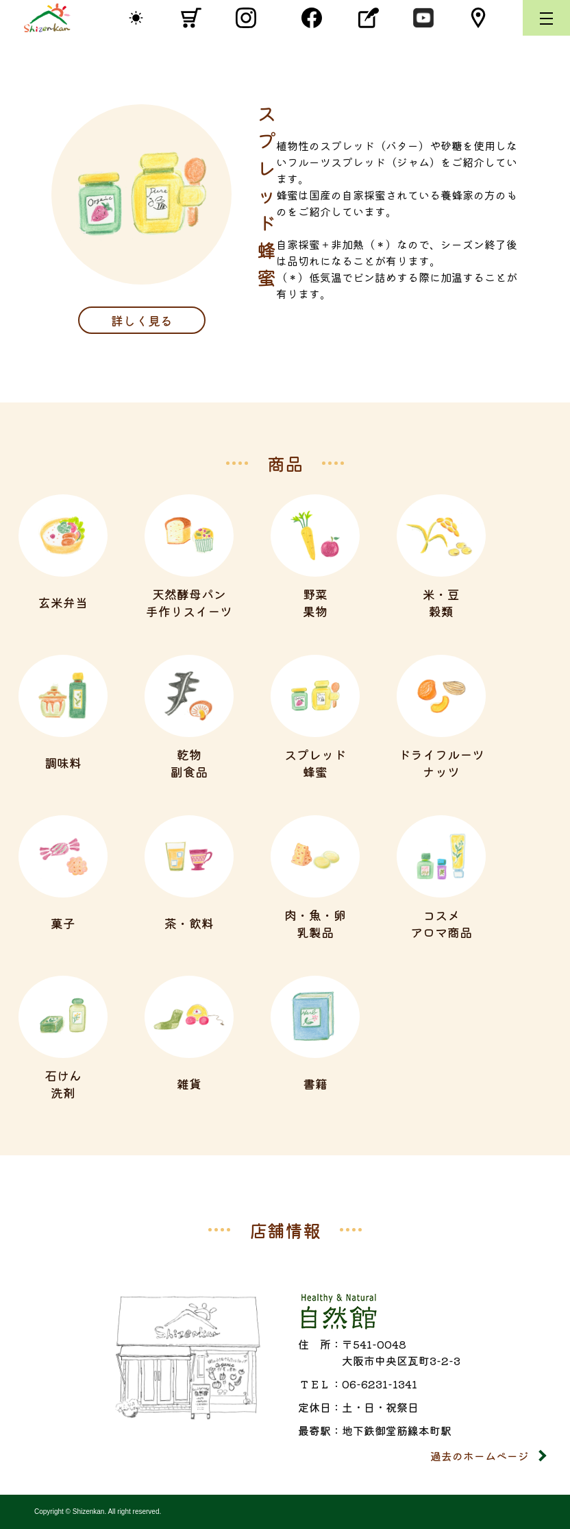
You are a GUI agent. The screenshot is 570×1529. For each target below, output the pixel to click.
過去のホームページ (479, 1455)
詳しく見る (142, 320)
